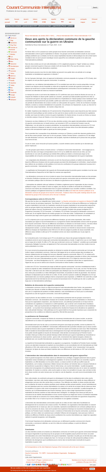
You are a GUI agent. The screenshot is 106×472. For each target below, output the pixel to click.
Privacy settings (53, 466)
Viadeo (12, 68)
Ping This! (13, 45)
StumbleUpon (14, 66)
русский (7, 22)
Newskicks (13, 43)
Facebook (13, 92)
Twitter (12, 85)
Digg (11, 40)
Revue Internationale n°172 (83, 35)
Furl (11, 56)
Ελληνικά (94, 19)
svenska (44, 19)
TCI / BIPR (42, 453)
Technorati (13, 52)
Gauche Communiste (31, 453)
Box (11, 87)
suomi (93, 22)
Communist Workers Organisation (57, 453)
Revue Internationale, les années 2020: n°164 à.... (40, 35)
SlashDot (13, 83)
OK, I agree (85, 469)
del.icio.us (13, 38)
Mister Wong (14, 59)
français (16, 19)
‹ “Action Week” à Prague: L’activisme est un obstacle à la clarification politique (39, 461)
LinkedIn (13, 97)
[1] (92, 201)
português (84, 19)
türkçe (62, 19)
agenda (8, 26)
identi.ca (12, 76)
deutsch (26, 19)
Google (12, 95)
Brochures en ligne (45, 26)
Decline (92, 469)
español (53, 19)
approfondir (57, 26)
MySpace (13, 99)
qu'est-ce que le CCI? (30, 26)
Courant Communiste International (33, 7)
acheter (70, 26)
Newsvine (13, 64)
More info (53, 471)
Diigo (11, 90)
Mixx (11, 61)
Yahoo (12, 73)
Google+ (13, 78)
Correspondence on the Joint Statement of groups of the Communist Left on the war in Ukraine (55, 447)
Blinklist (12, 54)
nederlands (71, 19)
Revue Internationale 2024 (65, 35)
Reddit (12, 80)
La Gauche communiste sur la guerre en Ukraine (76, 201)
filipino (53, 22)
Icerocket (13, 71)
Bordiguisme (72, 453)
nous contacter (16, 26)
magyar (83, 22)
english (7, 19)
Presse (64, 26)
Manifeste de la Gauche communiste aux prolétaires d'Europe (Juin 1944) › (84, 461)
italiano (35, 19)
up (60, 460)
